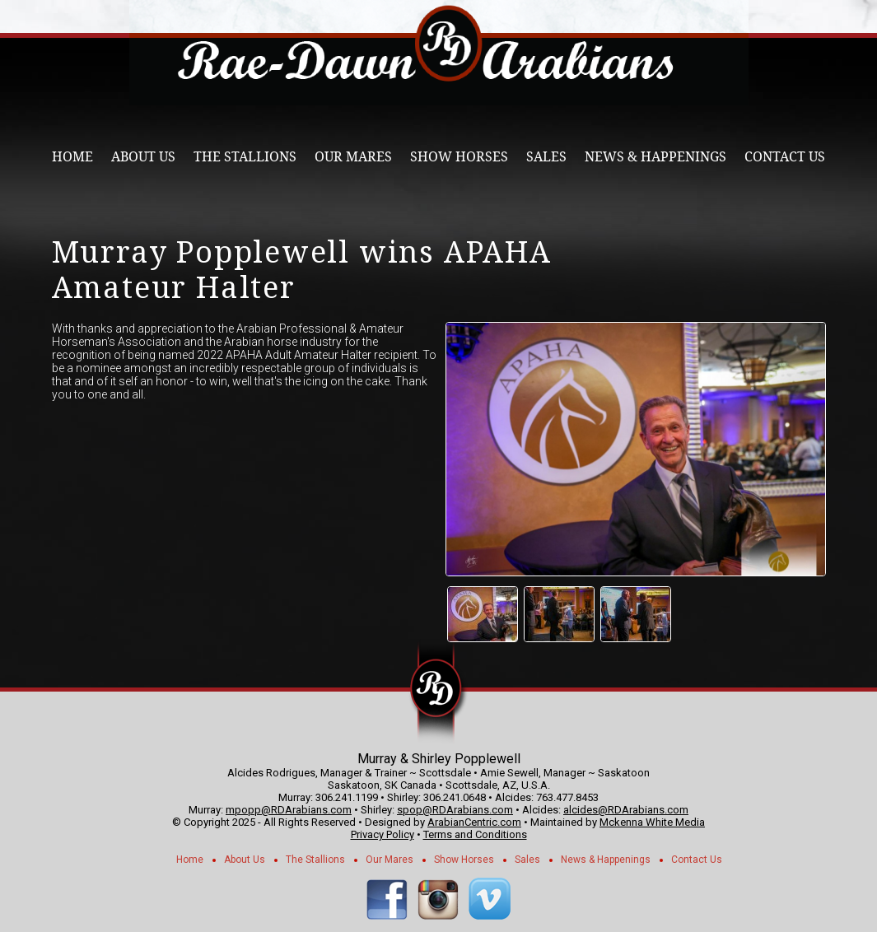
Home (72, 157)
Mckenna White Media (652, 822)
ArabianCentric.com (474, 822)
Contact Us (784, 157)
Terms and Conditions (475, 834)
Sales (546, 157)
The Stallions (245, 157)
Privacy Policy (382, 834)
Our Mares (353, 157)
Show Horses (459, 157)
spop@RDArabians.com (455, 810)
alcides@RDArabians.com (625, 810)
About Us (143, 157)
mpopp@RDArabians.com (289, 810)
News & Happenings (655, 157)
